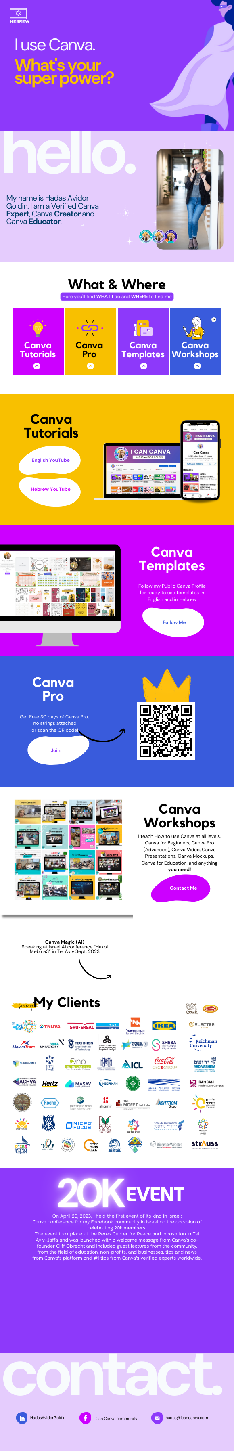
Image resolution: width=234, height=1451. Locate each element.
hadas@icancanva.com (186, 1418)
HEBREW (19, 22)
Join (56, 750)
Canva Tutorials (38, 350)
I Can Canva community (115, 1419)
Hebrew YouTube (51, 489)
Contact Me (183, 888)
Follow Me (174, 622)
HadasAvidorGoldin (47, 1418)
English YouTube (51, 460)
